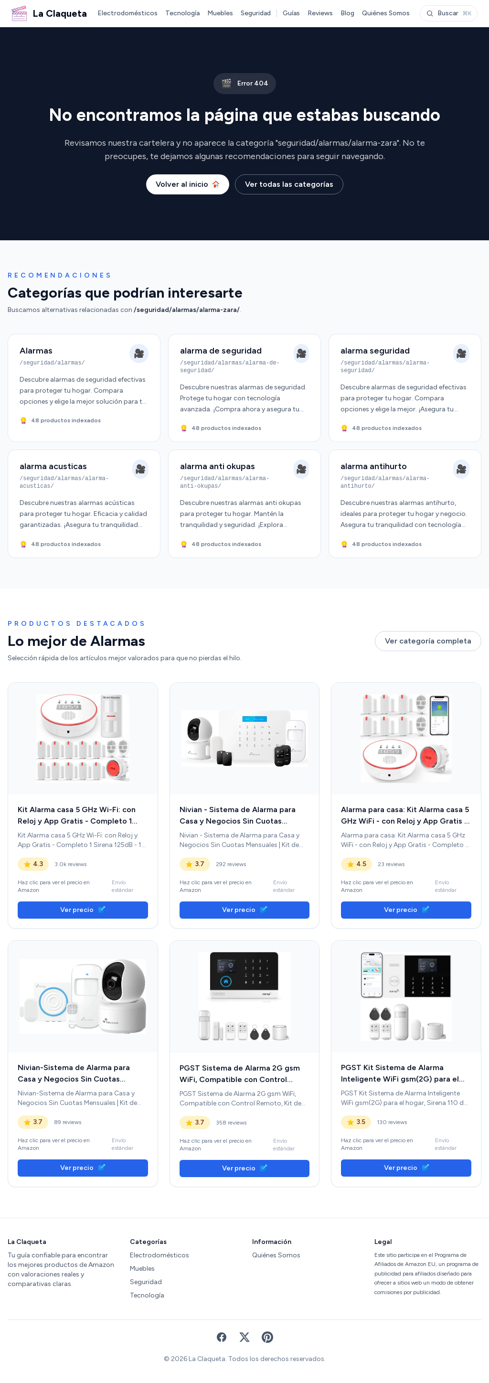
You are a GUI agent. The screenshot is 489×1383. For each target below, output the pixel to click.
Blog (347, 13)
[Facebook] (221, 1337)
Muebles (220, 13)
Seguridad (256, 13)
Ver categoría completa (428, 640)
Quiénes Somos (386, 13)
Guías (291, 13)
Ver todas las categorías (289, 184)
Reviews (320, 13)
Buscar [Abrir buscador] (448, 13)
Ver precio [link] (82, 910)
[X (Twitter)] (244, 1337)
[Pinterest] (267, 1337)
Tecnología (182, 13)
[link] (83, 738)
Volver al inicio (188, 184)
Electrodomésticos (127, 13)
